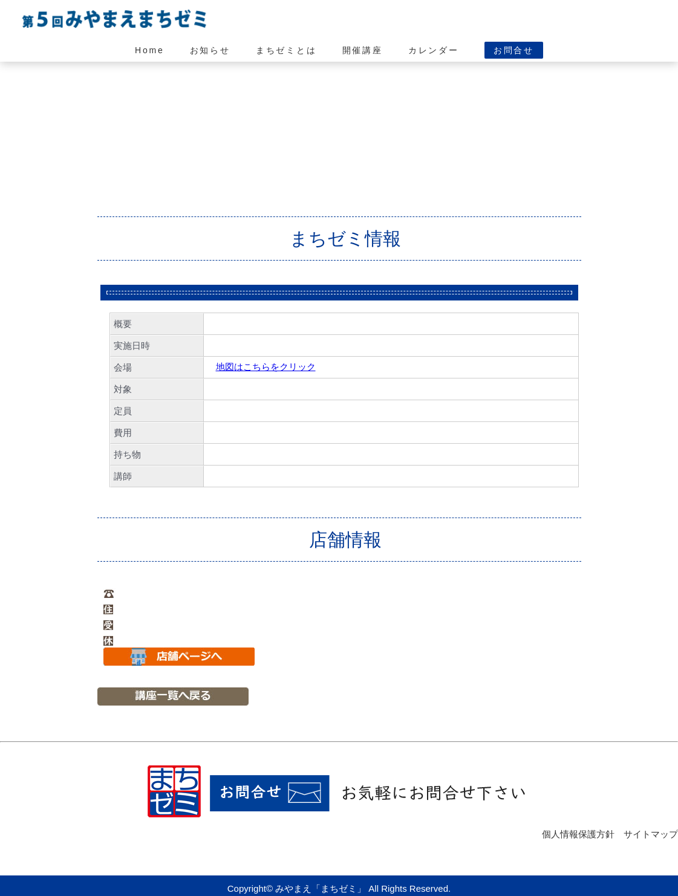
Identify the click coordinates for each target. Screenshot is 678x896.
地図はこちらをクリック (266, 367)
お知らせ (210, 50)
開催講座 (362, 50)
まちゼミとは (286, 50)
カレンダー (433, 50)
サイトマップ (651, 834)
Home (150, 50)
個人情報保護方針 (578, 834)
